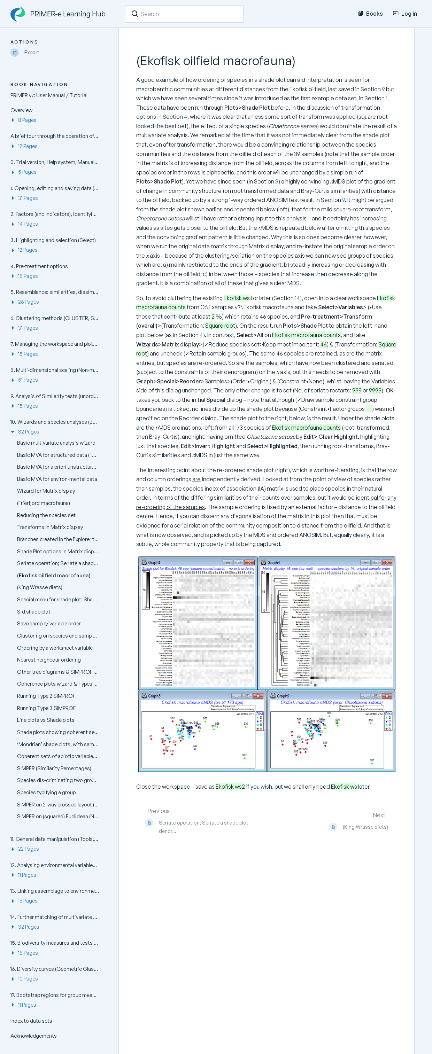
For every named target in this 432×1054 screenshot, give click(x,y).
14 (297, 298)
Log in (405, 13)
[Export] (57, 53)
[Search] (135, 13)
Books (370, 13)
